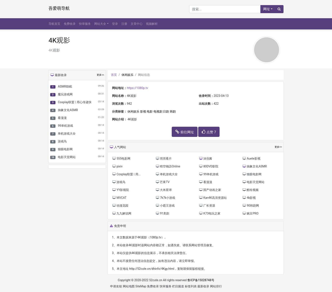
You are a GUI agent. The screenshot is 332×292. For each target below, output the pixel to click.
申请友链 (116, 286)
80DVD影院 (208, 166)
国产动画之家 (210, 190)
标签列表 (191, 286)
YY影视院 (120, 190)
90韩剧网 (250, 205)
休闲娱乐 (127, 74)
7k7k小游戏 (165, 197)
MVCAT (119, 197)
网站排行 (216, 286)
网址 (266, 9)
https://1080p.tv (137, 88)
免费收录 (70, 23)
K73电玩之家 (209, 213)
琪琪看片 (163, 158)
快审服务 (85, 23)
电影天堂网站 (67, 157)
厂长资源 (207, 205)
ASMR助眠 (65, 86)
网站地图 (129, 286)
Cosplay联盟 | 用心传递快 (74, 102)
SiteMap (140, 286)
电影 (150, 111)
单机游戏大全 (67, 133)
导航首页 (54, 23)
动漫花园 (120, 205)
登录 (115, 23)
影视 (143, 111)
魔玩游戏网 (65, 94)
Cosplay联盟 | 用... (126, 174)
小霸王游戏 (165, 205)
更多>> (100, 75)
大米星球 (163, 190)
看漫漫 (62, 118)
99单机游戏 (65, 125)
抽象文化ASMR (68, 110)
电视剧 (158, 111)
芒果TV (162, 182)
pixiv (117, 166)
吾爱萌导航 (59, 8)
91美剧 (162, 213)
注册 (124, 23)
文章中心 (136, 23)
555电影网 (121, 158)
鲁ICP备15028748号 (200, 280)
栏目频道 (178, 286)
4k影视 (249, 197)
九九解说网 (121, 213)
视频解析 (152, 23)
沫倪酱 (205, 158)
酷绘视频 (250, 190)
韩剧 (173, 111)
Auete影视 (251, 158)
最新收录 (203, 286)
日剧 (166, 111)
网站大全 (100, 23)
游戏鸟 (62, 141)
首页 (114, 74)
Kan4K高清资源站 (213, 197)
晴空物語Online (167, 166)
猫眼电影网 (65, 149)
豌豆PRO (250, 213)
